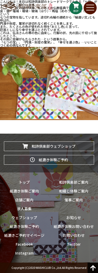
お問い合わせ (74, 235)
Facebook (24, 244)
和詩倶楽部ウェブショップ (49, 146)
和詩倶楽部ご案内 (73, 182)
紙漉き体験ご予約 (49, 159)
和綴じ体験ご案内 (73, 191)
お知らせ (73, 217)
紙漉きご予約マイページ (24, 235)
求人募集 (24, 208)
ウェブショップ (24, 217)
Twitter (74, 244)
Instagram (24, 253)
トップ (24, 182)
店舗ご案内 (24, 199)
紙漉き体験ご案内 (24, 191)
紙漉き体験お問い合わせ (74, 226)
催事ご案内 (74, 199)
